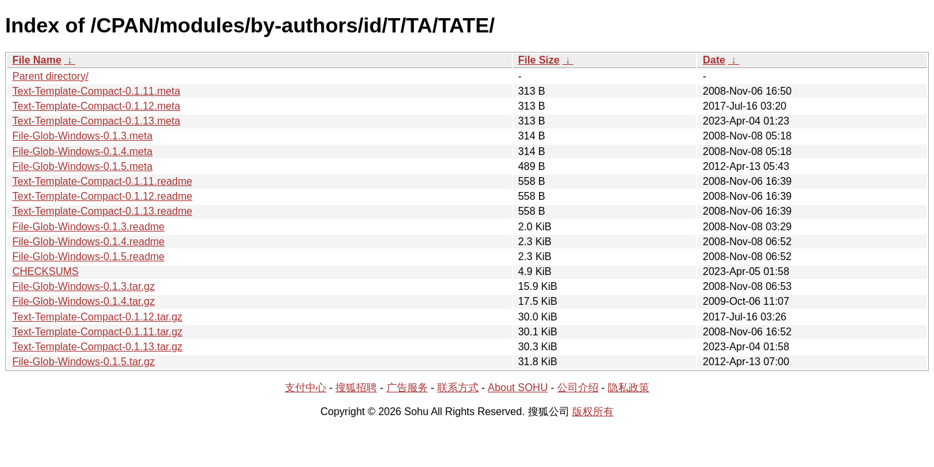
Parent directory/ (50, 76)
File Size (539, 60)
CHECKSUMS (45, 271)
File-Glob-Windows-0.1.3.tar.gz (83, 286)
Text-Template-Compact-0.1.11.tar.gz (97, 331)
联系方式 (458, 387)
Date (713, 60)
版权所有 (593, 411)
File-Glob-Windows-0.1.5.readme (88, 256)
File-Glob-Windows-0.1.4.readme (88, 241)
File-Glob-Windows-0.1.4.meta (82, 151)
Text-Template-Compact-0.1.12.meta (96, 106)
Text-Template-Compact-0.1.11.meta (96, 91)
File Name (37, 60)
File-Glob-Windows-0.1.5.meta (82, 166)
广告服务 (407, 387)
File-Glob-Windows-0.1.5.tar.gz (83, 361)
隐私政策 (628, 387)
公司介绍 (578, 387)
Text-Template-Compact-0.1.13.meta (96, 120)
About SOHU (517, 387)
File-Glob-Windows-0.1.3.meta (82, 135)
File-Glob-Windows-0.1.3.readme (88, 226)
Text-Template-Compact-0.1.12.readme (102, 196)
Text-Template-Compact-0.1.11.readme (102, 181)
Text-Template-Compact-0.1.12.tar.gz (97, 316)
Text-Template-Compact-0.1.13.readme (102, 211)
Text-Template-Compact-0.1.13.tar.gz (97, 346)
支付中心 (305, 387)
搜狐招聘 (356, 387)
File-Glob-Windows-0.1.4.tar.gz (83, 301)
